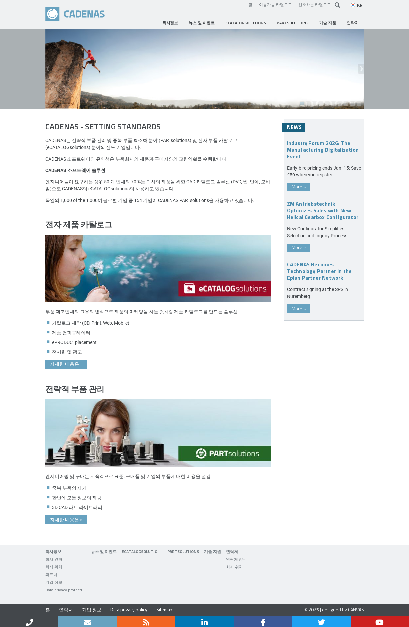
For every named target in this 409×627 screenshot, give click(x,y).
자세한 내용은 (66, 364)
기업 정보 (92, 609)
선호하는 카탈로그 (314, 4)
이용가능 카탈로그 (275, 4)
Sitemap (164, 609)
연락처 (66, 609)
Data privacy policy (128, 609)
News (294, 127)
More (299, 186)
